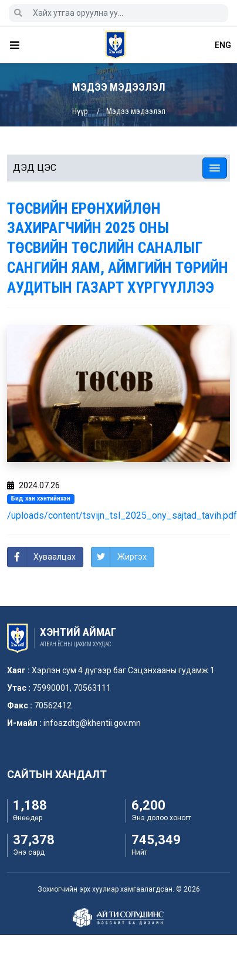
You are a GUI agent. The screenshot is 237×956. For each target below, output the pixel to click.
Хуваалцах (54, 556)
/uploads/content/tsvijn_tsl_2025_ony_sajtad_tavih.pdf (122, 515)
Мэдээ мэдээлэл (135, 111)
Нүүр (80, 111)
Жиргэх (132, 556)
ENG (223, 45)
